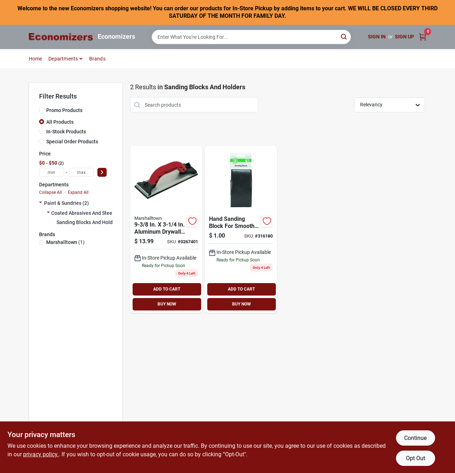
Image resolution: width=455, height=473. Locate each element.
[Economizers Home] (61, 37)
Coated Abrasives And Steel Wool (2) (92, 213)
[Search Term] (251, 37)
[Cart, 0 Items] (422, 37)
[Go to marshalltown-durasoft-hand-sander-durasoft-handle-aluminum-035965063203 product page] (166, 229)
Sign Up (404, 36)
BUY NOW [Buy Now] (166, 304)
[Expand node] (40, 203)
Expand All (78, 192)
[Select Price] (102, 172)
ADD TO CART (166, 289)
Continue (415, 438)
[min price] (51, 172)
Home (35, 59)
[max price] (81, 172)
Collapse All (50, 192)
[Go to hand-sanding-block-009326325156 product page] (241, 229)
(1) (65, 242)
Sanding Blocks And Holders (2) (92, 222)
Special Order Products (72, 141)
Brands (97, 59)
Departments (63, 59)
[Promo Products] (41, 109)
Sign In (377, 36)
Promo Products (64, 110)
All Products (60, 122)
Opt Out (415, 458)
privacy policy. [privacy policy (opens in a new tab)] (41, 454)
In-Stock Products (66, 131)
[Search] (344, 36)
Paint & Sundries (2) (66, 203)
